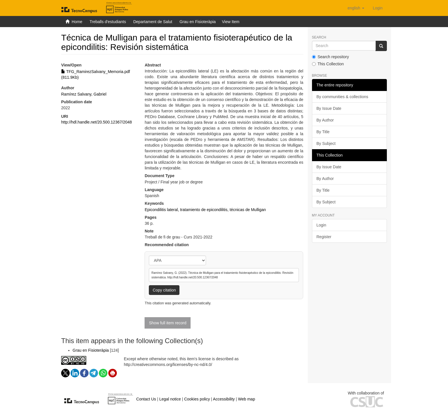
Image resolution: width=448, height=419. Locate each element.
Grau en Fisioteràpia (197, 21)
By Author (325, 120)
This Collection (328, 64)
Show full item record (167, 323)
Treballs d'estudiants (107, 21)
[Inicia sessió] (378, 8)
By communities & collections (342, 96)
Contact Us (146, 399)
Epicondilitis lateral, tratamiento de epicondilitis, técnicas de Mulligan (205, 209)
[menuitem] (378, 8)
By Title (323, 131)
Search (319, 37)
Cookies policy (197, 399)
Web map (246, 399)
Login (321, 225)
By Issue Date (329, 108)
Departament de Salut (152, 21)
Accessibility (224, 399)
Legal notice (170, 399)
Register (324, 236)
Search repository (330, 56)
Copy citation (164, 290)
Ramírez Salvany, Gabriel (83, 94)
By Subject (326, 143)
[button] (355, 8)
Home (77, 21)
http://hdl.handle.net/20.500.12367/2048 (96, 122)
